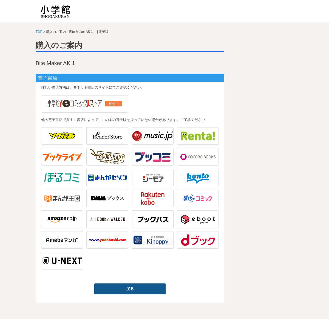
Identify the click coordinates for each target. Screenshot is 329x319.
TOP (39, 32)
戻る (130, 288)
